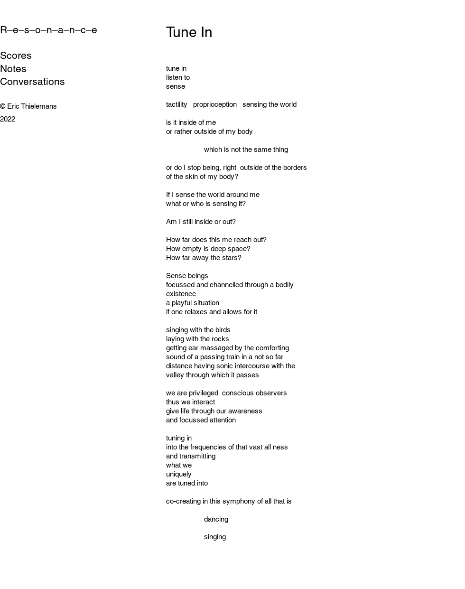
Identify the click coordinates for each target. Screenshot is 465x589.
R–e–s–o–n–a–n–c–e (48, 30)
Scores (16, 55)
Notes (13, 69)
